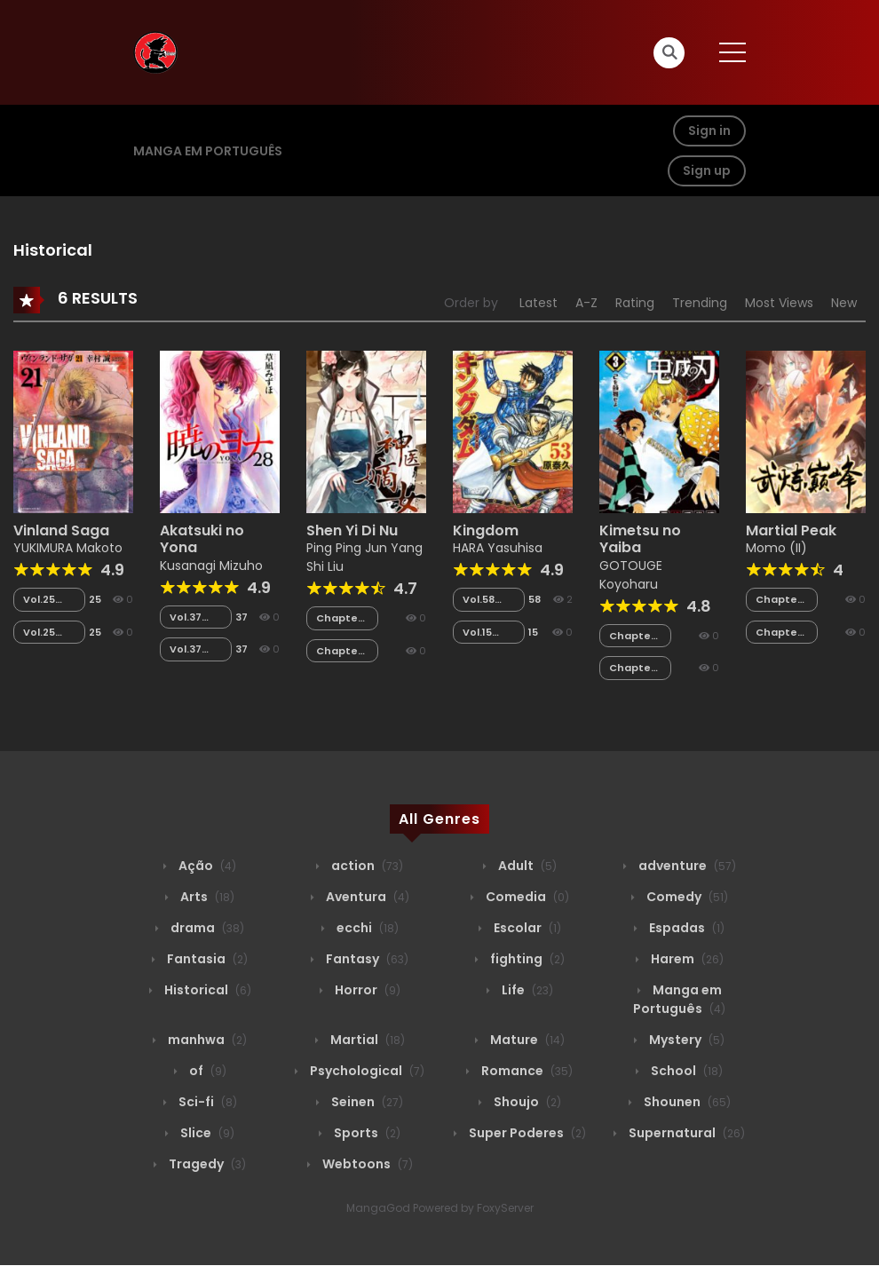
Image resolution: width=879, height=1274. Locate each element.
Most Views (779, 303)
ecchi (366, 928)
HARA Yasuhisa (497, 548)
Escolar (526, 928)
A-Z (586, 303)
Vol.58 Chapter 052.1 (486, 599)
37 (241, 617)
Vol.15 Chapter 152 (486, 632)
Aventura (366, 897)
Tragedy (206, 1164)
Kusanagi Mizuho (211, 565)
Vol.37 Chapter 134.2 (193, 617)
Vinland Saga (61, 530)
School (685, 1071)
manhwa (206, 1039)
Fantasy (365, 959)
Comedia (526, 897)
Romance (526, 1071)
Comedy (686, 897)
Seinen (366, 1102)
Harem (686, 959)
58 (534, 599)
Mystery (685, 1039)
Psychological (365, 1071)
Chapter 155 (779, 599)
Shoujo (526, 1102)
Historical (206, 990)
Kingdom (486, 530)
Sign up (707, 170)
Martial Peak (791, 530)
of (206, 1071)
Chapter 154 (779, 632)
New (844, 303)
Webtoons (366, 1164)
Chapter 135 (632, 636)
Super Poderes (526, 1133)
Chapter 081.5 (339, 651)
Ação (206, 865)
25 (95, 599)
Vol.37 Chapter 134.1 (193, 649)
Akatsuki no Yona (202, 539)
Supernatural (685, 1133)
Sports (365, 1133)
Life (526, 990)
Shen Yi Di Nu (352, 530)
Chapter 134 (632, 668)
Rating (634, 303)
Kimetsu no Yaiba (640, 539)
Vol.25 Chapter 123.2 (46, 632)
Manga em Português (207, 151)
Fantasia (206, 959)
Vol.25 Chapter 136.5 (46, 599)
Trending (699, 303)
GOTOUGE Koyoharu (630, 575)
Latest (538, 303)
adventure (686, 865)
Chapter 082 (339, 618)
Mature (526, 1039)
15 (533, 632)
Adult (526, 865)
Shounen (686, 1102)
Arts (206, 897)
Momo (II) (776, 548)
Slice (206, 1133)
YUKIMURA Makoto (68, 548)
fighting (526, 959)
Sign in (709, 130)
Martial (366, 1039)
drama (206, 928)
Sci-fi (206, 1102)
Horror (366, 990)
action (366, 865)
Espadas (685, 928)
